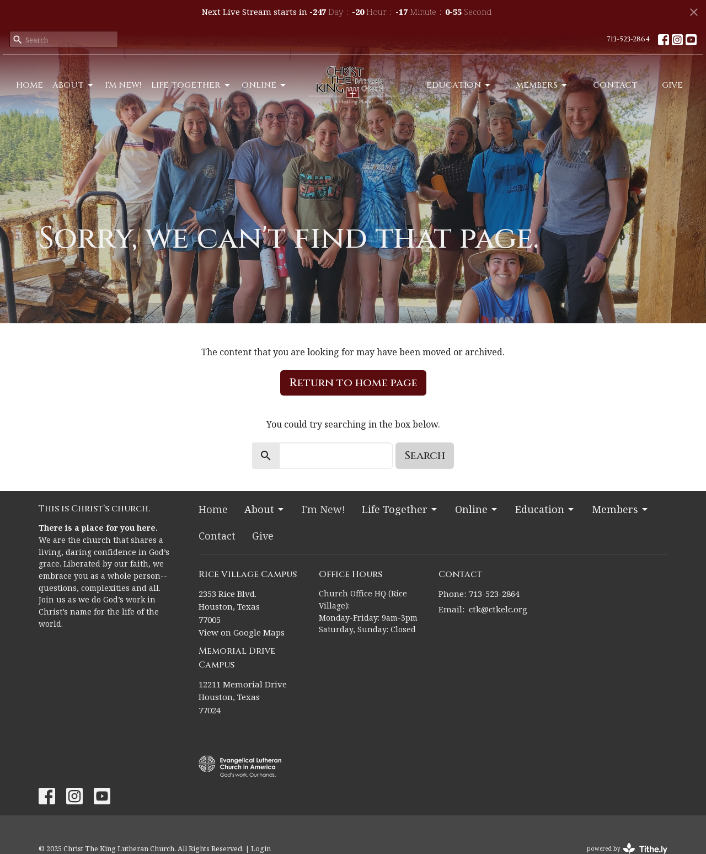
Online (264, 85)
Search (424, 455)
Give (672, 85)
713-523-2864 (628, 39)
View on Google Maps (242, 632)
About (73, 85)
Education (459, 85)
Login (261, 848)
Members (542, 85)
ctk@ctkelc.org (498, 609)
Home (29, 85)
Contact (615, 85)
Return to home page (353, 382)
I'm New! (123, 85)
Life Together (191, 85)
